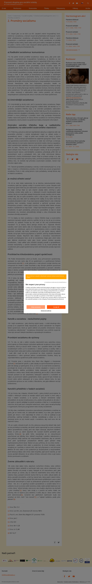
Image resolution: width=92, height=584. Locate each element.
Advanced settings (46, 310)
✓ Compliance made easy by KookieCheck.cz (55, 282)
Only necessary (36, 307)
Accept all (56, 307)
